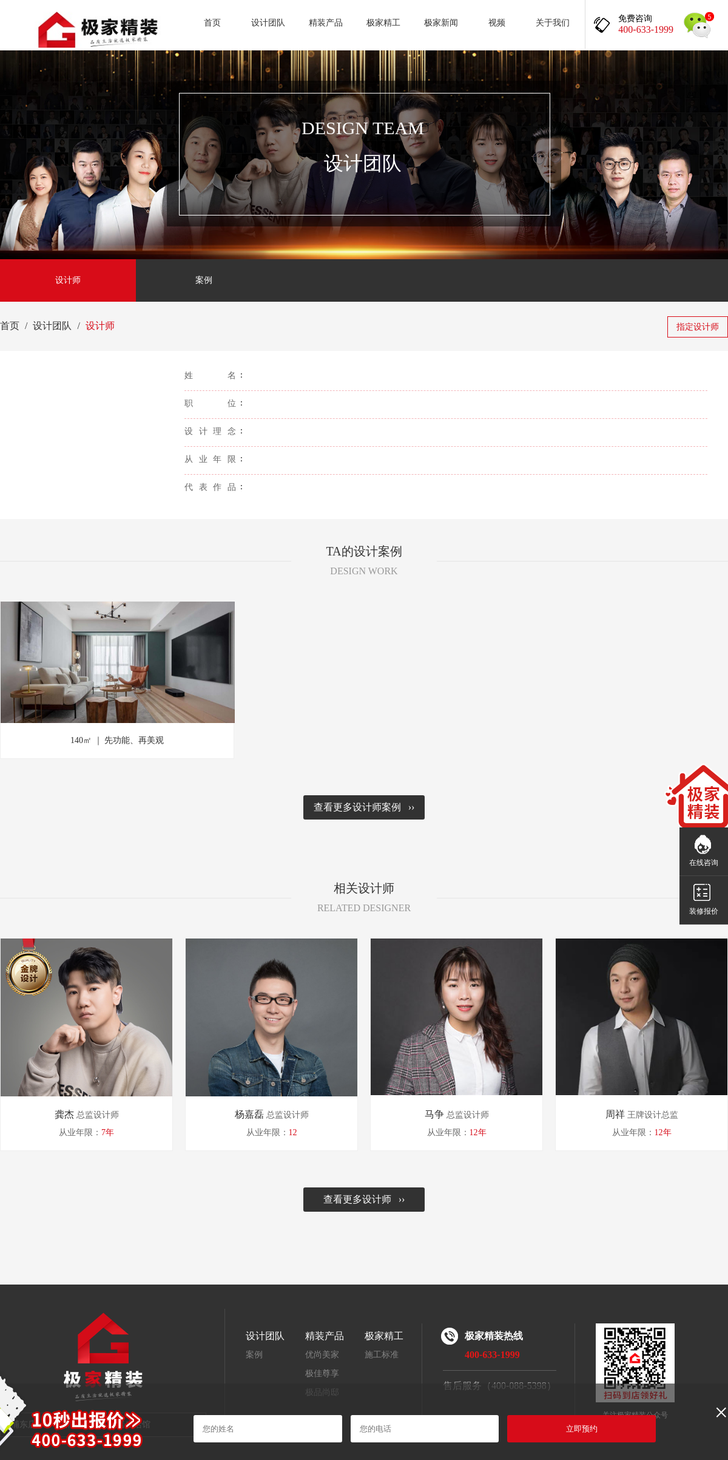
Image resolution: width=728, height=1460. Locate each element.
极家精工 (383, 22)
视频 (496, 22)
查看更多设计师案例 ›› (364, 807)
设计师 (68, 280)
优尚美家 (322, 1354)
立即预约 (582, 1428)
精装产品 (326, 22)
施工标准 (382, 1354)
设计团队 (268, 22)
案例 (203, 280)
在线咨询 (703, 862)
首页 (212, 22)
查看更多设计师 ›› (364, 1199)
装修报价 (703, 911)
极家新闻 (441, 22)
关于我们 (553, 22)
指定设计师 (697, 326)
